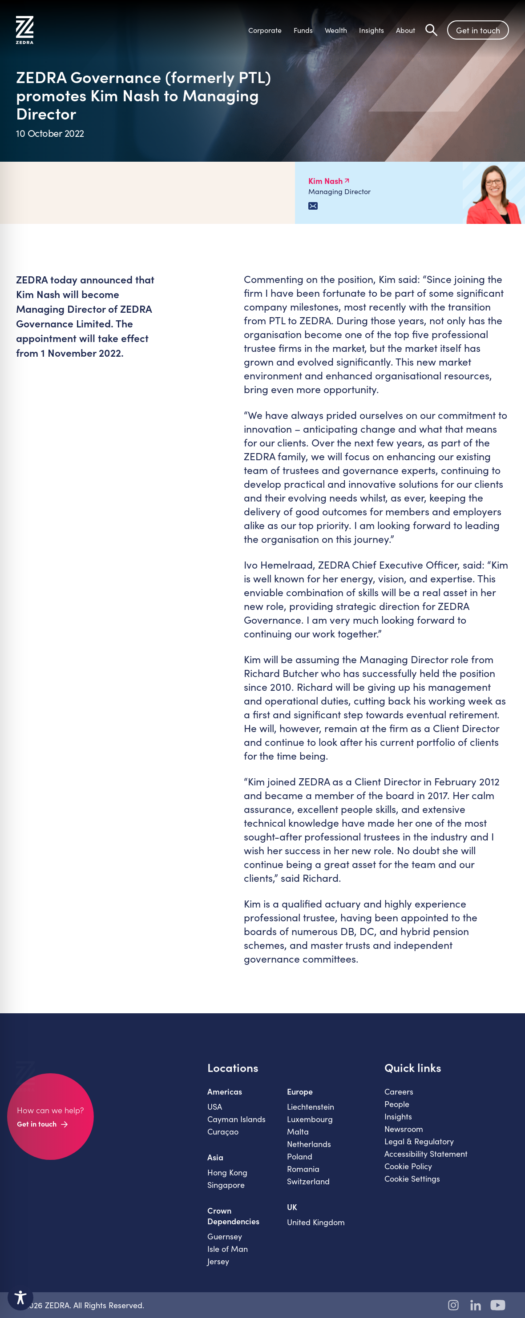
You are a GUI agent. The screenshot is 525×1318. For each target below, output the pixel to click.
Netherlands (309, 1150)
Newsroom (403, 1135)
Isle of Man (227, 1255)
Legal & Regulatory (419, 1147)
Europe (300, 1097)
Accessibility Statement (426, 1160)
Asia (215, 1163)
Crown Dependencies (233, 1222)
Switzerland (308, 1187)
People (396, 1110)
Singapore (226, 1191)
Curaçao (222, 1137)
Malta (298, 1137)
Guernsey (224, 1242)
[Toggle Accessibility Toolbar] (20, 1297)
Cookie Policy (408, 1172)
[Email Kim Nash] (313, 206)
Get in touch (478, 30)
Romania (303, 1175)
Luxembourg (310, 1125)
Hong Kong (227, 1178)
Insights (398, 1122)
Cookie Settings (412, 1184)
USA (214, 1112)
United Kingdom (316, 1228)
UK (292, 1213)
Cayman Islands (236, 1125)
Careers (398, 1097)
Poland (299, 1162)
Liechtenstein (310, 1112)
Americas (224, 1097)
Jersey (218, 1267)
